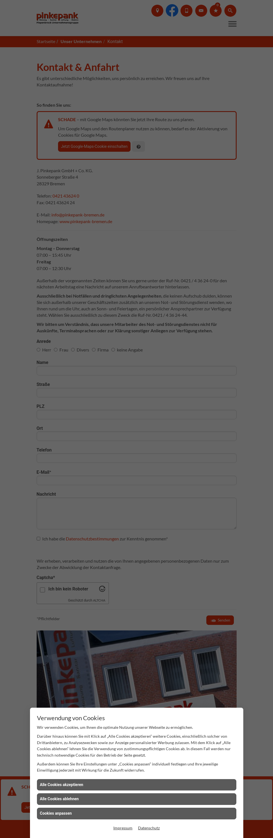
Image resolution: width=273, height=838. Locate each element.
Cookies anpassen (56, 813)
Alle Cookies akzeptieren (61, 784)
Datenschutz (149, 827)
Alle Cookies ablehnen (59, 799)
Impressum (122, 827)
